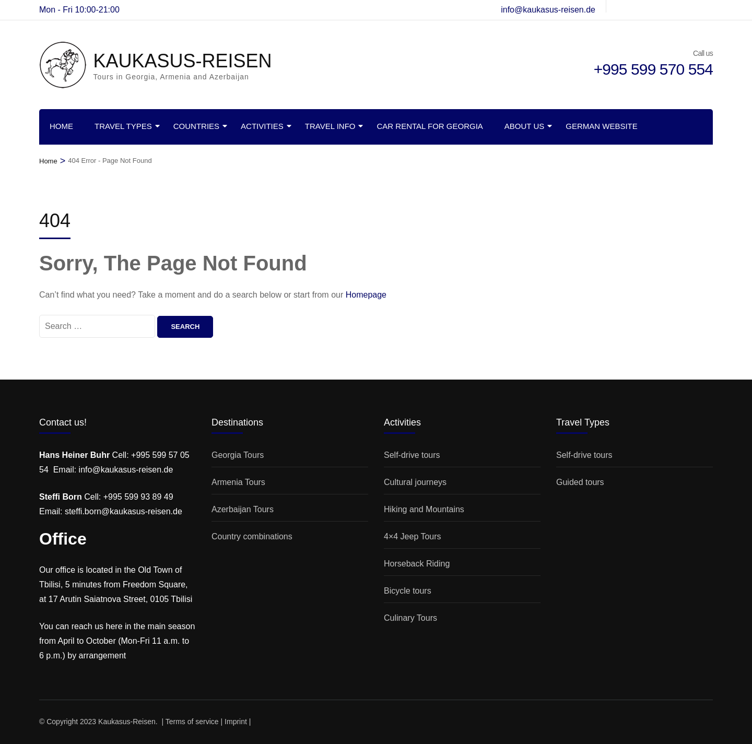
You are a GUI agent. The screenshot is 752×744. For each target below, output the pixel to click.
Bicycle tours (407, 590)
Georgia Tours (238, 455)
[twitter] (673, 6)
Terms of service (192, 721)
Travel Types (123, 126)
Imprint (236, 721)
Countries (196, 126)
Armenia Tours (238, 482)
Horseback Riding (417, 563)
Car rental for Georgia (430, 126)
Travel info (330, 126)
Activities (262, 126)
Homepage (366, 294)
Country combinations (252, 536)
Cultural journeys (415, 482)
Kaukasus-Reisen (127, 721)
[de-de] (620, 6)
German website (602, 126)
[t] (656, 6)
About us (524, 126)
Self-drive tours (412, 455)
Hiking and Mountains (424, 509)
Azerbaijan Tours (243, 509)
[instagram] (638, 6)
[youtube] (691, 6)
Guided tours (580, 482)
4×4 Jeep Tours (412, 536)
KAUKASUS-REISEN (182, 61)
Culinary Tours (410, 617)
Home (61, 126)
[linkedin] (709, 6)
